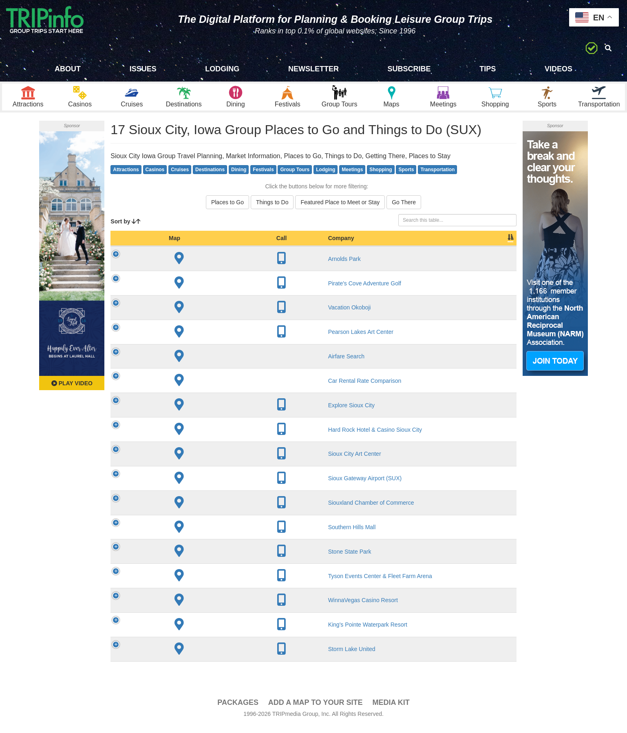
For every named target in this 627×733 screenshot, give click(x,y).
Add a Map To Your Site (315, 709)
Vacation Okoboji (180, 314)
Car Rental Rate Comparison (196, 387)
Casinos (155, 176)
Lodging (222, 69)
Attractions (126, 176)
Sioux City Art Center (185, 460)
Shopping (380, 176)
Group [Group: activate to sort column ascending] (486, 245)
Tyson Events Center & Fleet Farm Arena (211, 582)
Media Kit (390, 709)
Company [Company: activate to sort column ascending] (172, 245)
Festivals (263, 176)
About (68, 69)
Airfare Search (177, 363)
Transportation (437, 176)
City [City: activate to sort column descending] (307, 245)
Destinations (210, 176)
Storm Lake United (183, 656)
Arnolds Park (175, 265)
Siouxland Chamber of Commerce (202, 509)
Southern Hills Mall (183, 534)
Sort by (125, 228)
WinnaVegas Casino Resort (194, 607)
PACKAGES (237, 709)
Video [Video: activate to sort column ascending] (406, 245)
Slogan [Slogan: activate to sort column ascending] (363, 245)
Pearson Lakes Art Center (192, 339)
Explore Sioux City (182, 411)
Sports (406, 176)
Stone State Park (181, 558)
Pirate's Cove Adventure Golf (195, 290)
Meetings (352, 176)
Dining (238, 176)
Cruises (180, 176)
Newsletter (313, 69)
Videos (558, 69)
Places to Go (227, 209)
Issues (143, 69)
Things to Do (272, 209)
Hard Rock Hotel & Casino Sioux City (206, 436)
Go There (404, 209)
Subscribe (409, 69)
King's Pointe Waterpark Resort (198, 631)
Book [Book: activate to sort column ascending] (446, 245)
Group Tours (294, 176)
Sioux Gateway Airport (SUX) (196, 485)
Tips (487, 69)
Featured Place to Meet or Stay (340, 209)
